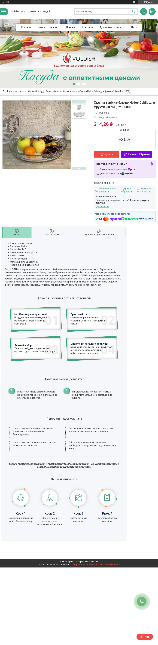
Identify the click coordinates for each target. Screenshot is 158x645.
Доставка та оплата (112, 27)
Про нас (71, 27)
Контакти (87, 27)
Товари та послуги (16, 91)
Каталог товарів (47, 27)
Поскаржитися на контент (82, 564)
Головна (26, 27)
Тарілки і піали (53, 91)
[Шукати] (133, 12)
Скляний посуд (36, 91)
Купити (109, 154)
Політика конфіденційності (107, 564)
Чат (144, 636)
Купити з (139, 154)
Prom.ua (94, 562)
